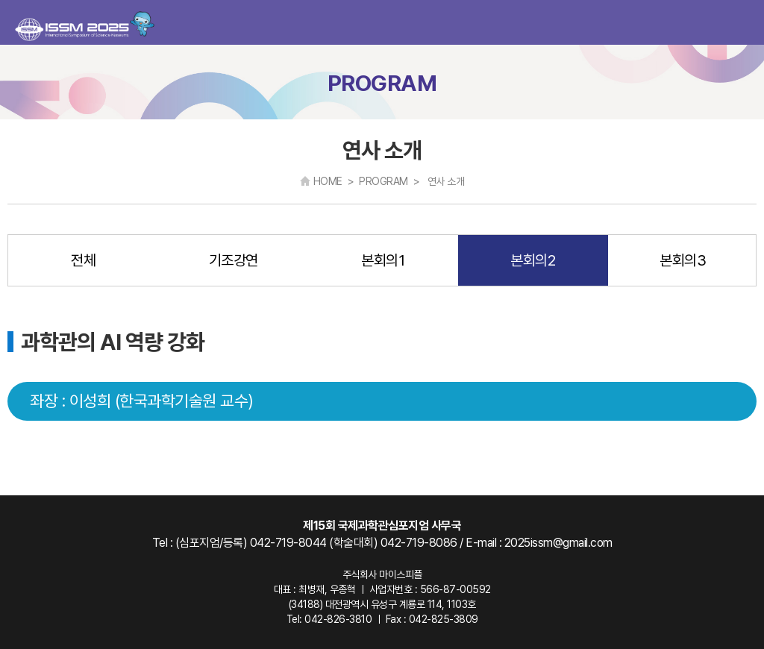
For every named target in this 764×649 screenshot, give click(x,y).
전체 (83, 260)
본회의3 (683, 260)
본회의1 (382, 260)
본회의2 (532, 260)
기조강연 (233, 260)
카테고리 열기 (740, 22)
